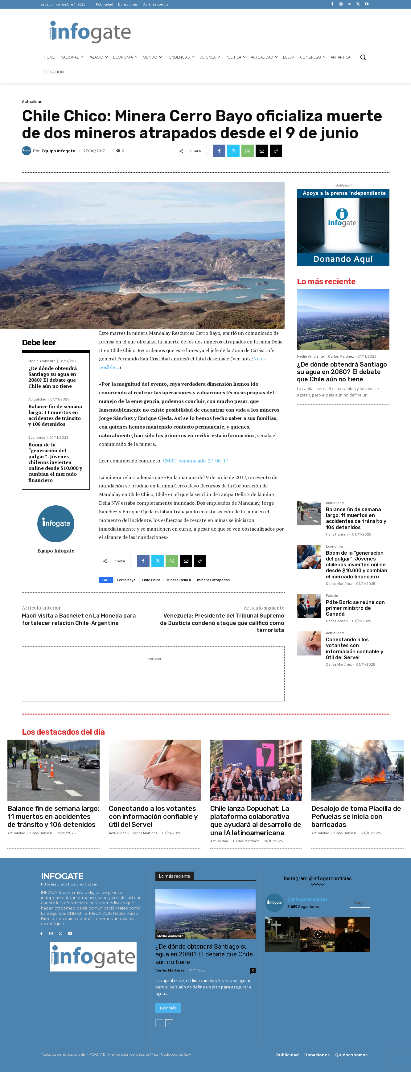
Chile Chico (151, 579)
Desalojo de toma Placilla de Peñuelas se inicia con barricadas (356, 816)
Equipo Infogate (58, 151)
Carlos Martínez (341, 357)
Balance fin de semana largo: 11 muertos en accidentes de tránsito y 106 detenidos (55, 415)
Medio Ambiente (41, 361)
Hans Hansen (337, 534)
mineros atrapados (213, 579)
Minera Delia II (178, 579)
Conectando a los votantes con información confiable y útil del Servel (354, 648)
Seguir (360, 902)
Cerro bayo (126, 579)
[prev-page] (159, 1024)
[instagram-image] (282, 934)
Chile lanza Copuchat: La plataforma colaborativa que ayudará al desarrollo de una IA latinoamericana (255, 820)
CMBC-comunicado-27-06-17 (195, 460)
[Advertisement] (255, 31)
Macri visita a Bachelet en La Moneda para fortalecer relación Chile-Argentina (79, 619)
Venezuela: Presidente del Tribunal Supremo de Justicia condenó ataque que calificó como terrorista (222, 623)
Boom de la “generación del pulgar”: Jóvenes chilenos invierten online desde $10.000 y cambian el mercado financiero (55, 462)
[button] (363, 57)
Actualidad (32, 102)
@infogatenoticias (307, 899)
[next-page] (169, 1024)
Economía (36, 437)
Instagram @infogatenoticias (318, 878)
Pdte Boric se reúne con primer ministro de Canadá (355, 608)
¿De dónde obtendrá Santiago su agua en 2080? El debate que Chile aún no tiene (52, 377)
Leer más (168, 1008)
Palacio (332, 596)
